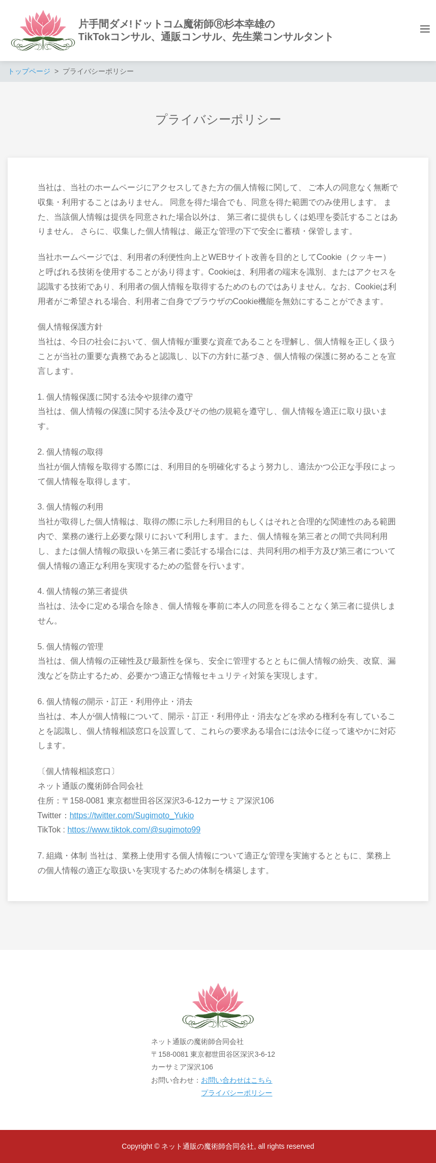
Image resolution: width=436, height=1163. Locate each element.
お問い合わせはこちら (236, 1080)
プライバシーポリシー (236, 1093)
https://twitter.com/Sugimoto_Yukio (132, 815)
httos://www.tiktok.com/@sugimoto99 (133, 829)
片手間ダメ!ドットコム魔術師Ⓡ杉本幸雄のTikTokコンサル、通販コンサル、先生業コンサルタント (206, 30)
